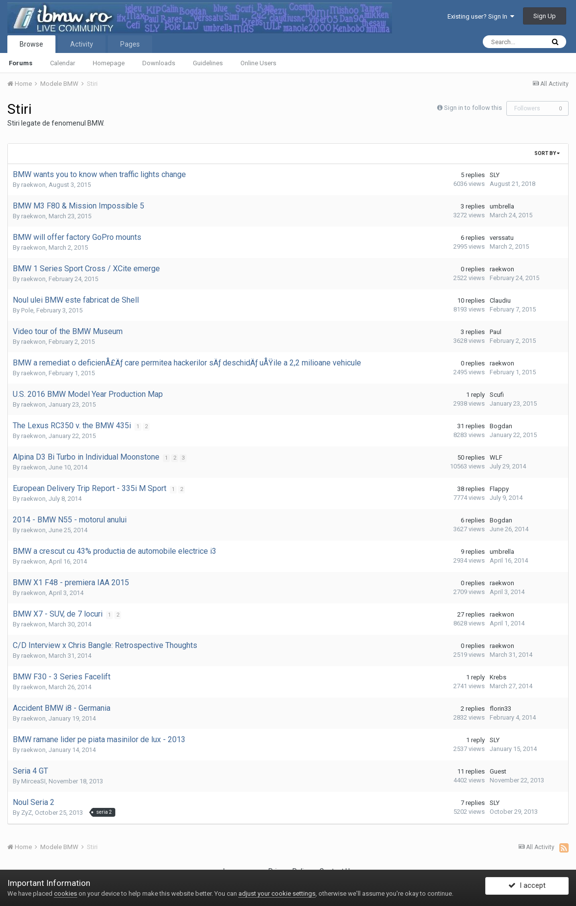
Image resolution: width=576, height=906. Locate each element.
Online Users (258, 63)
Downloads (158, 63)
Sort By (547, 153)
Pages (130, 44)
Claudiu (500, 300)
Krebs (498, 677)
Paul (495, 332)
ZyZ (26, 812)
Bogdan (501, 426)
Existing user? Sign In (480, 16)
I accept (527, 887)
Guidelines (208, 63)
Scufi (497, 394)
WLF (496, 457)
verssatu (502, 237)
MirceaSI (33, 781)
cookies (65, 893)
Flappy (499, 488)
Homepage (109, 63)
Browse (31, 44)
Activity (81, 44)
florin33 (500, 708)
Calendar (62, 63)
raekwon (33, 184)
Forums (20, 63)
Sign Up (544, 16)
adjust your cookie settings (276, 893)
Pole (27, 310)
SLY (494, 175)
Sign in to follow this (473, 107)
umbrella (502, 206)
